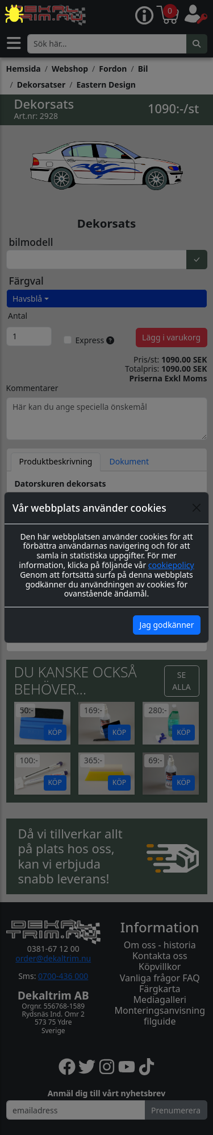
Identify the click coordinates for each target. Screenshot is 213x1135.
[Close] (196, 508)
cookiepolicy (171, 565)
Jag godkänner (167, 624)
